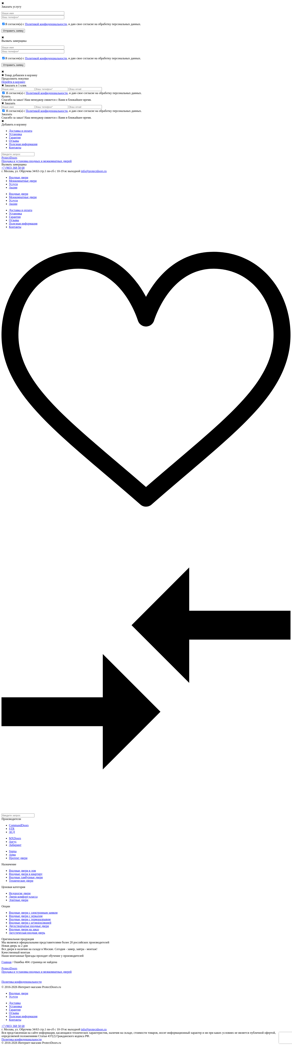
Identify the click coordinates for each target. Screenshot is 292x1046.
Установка (15, 134)
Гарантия (15, 137)
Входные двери (18, 177)
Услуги (13, 184)
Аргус (13, 841)
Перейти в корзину (13, 81)
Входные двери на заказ (24, 929)
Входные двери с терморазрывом (30, 919)
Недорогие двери (20, 893)
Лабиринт (15, 845)
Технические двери (21, 880)
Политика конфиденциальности (21, 981)
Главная (6, 962)
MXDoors (15, 838)
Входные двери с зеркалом (25, 916)
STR (11, 828)
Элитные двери (18, 900)
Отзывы (14, 140)
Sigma (13, 851)
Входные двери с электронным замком (33, 912)
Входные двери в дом (22, 870)
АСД (12, 832)
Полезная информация (23, 144)
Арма (12, 854)
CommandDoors (19, 825)
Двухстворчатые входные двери (29, 926)
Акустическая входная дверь (27, 932)
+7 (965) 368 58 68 (13, 167)
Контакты (15, 147)
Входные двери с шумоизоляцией (30, 922)
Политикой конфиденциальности (46, 24)
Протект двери (18, 858)
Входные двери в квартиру (25, 874)
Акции (13, 187)
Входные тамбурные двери (26, 877)
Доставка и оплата (20, 130)
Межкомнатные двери (23, 180)
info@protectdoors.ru (94, 171)
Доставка (15, 1003)
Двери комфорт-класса (23, 896)
